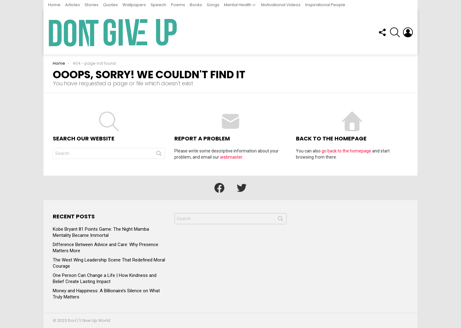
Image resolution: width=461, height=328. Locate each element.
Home (54, 5)
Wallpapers (134, 5)
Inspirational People (325, 5)
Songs (213, 5)
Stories (91, 5)
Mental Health (237, 5)
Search (159, 154)
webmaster (231, 157)
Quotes (110, 5)
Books (196, 5)
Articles (72, 5)
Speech (158, 5)
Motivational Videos (281, 5)
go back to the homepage (346, 150)
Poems (178, 5)
